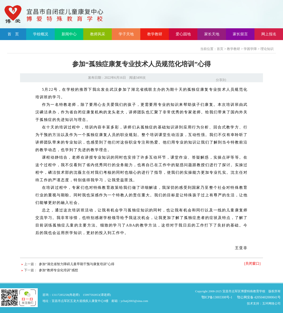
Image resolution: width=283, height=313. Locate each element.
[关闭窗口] (252, 263)
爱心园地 (183, 34)
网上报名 (268, 34)
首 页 (13, 34)
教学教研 (154, 34)
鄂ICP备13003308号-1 (216, 297)
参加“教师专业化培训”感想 (58, 270)
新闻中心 (69, 34)
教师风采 (97, 34)
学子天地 (126, 34)
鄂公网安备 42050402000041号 (259, 297)
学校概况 (40, 34)
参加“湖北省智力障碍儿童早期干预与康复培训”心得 (76, 264)
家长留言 (240, 34)
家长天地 (211, 34)
